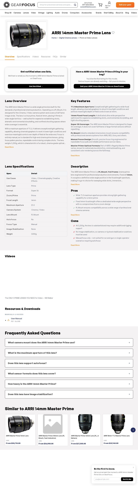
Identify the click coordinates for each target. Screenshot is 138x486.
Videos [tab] (35, 56)
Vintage (41, 13)
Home (54, 38)
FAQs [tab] (55, 56)
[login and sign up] (109, 5)
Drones (65, 13)
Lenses (26, 13)
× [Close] (133, 467)
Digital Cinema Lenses (68, 38)
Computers (74, 13)
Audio (57, 13)
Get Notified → (36, 86)
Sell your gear (125, 5)
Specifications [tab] (23, 56)
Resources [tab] (45, 56)
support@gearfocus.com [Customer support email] (88, 7)
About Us (119, 13)
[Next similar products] (133, 430)
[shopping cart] (100, 5)
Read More (9, 147)
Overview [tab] (9, 56)
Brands (99, 13)
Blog (127, 13)
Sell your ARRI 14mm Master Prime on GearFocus (102, 86)
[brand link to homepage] (19, 5)
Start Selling (108, 13)
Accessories (87, 13)
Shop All (8, 13)
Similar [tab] (63, 56)
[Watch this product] (113, 32)
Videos (134, 13)
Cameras (17, 13)
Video (33, 13)
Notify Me (127, 479)
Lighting (50, 13)
